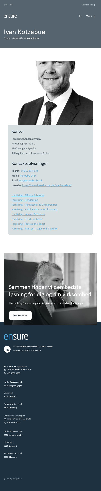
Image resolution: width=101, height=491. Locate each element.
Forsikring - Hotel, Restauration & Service (34, 209)
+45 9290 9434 (28, 175)
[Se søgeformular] (80, 16)
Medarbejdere (18, 38)
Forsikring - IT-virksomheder (27, 219)
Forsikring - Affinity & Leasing (28, 195)
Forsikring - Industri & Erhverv (28, 214)
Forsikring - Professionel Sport (28, 224)
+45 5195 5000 (13, 423)
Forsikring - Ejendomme (25, 200)
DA (5, 5)
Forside (7, 38)
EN (11, 5)
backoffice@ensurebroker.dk (19, 369)
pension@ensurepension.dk (19, 419)
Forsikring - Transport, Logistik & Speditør (35, 228)
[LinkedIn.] (7, 349)
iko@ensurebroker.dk (30, 180)
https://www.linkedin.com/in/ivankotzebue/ (47, 185)
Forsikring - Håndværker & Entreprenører (34, 204)
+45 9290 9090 (29, 171)
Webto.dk (37, 350)
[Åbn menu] (90, 16)
